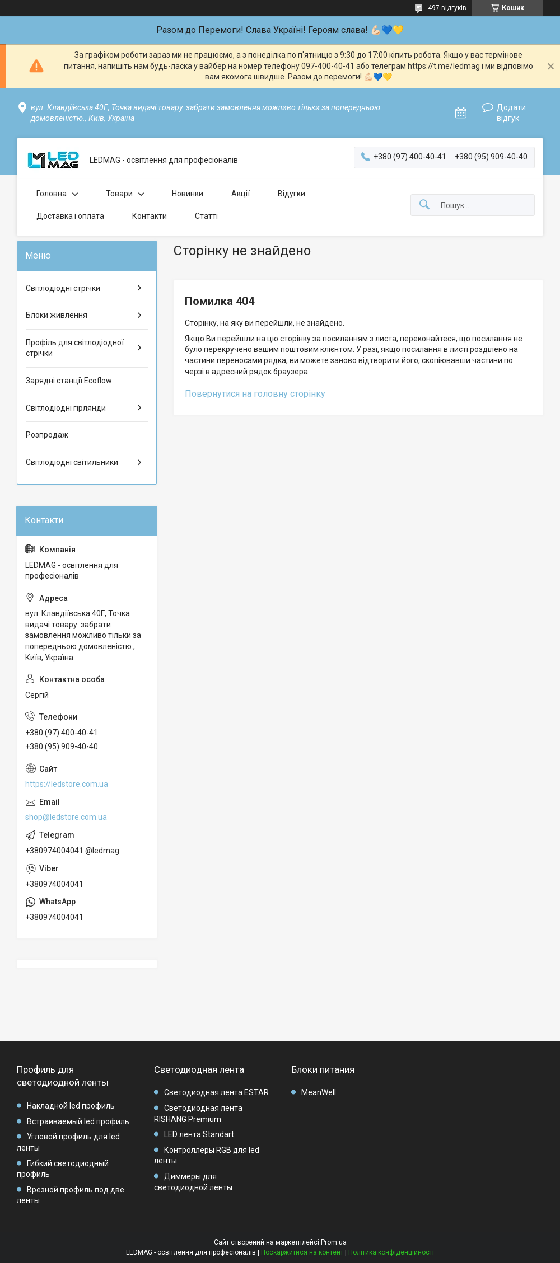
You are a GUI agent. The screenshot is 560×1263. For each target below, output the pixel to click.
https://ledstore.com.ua (66, 784)
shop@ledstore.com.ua (66, 817)
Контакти (149, 216)
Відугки (291, 193)
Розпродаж (47, 434)
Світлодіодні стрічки (63, 288)
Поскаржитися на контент (302, 1252)
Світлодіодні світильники (72, 462)
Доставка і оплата (70, 216)
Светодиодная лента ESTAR (216, 1092)
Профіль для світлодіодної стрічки (75, 348)
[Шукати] (424, 205)
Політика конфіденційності (391, 1252)
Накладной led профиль (71, 1105)
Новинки (187, 193)
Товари (119, 193)
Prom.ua (334, 1242)
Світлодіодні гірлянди (66, 407)
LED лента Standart (199, 1134)
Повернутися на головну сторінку (255, 393)
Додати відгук (511, 113)
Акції (240, 193)
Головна (51, 193)
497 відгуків (447, 8)
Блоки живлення (56, 315)
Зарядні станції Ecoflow (69, 380)
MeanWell (318, 1092)
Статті (206, 216)
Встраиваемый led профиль (78, 1121)
